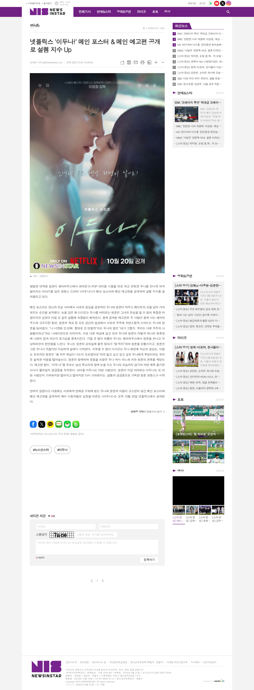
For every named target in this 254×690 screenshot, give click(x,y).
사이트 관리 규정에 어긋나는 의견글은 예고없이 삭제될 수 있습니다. (77, 542)
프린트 (142, 62)
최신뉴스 (181, 25)
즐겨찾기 (47, 3)
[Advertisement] (97, 486)
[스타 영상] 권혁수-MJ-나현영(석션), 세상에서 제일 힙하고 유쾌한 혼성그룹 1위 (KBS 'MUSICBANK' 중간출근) (200, 61)
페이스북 (33, 424)
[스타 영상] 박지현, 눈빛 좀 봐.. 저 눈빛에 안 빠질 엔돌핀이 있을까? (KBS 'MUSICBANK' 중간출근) (200, 56)
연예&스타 (104, 11)
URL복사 (122, 62)
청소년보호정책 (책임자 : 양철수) (147, 662)
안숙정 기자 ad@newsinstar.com (46, 62)
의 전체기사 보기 (146, 411)
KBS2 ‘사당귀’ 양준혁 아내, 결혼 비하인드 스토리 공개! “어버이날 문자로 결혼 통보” (200, 50)
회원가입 (192, 3)
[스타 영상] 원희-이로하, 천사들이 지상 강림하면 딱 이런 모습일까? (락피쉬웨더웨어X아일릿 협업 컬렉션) (200, 67)
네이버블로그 (58, 424)
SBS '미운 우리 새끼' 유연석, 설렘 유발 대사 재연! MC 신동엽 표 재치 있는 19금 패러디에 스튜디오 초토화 (200, 78)
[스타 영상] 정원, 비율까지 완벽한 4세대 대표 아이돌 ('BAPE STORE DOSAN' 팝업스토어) (199, 388)
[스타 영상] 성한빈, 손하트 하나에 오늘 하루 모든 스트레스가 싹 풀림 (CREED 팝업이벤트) (200, 73)
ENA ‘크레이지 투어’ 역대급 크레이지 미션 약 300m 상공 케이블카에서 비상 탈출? (200, 33)
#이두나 (62, 450)
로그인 (202, 3)
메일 (136, 62)
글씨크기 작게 (163, 62)
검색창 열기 (228, 12)
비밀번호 (105, 526)
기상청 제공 (64, 4)
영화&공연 (124, 11)
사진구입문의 (209, 662)
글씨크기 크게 (156, 62)
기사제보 (195, 662)
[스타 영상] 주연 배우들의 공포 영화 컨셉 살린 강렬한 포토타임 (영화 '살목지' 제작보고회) (199, 309)
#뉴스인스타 (41, 450)
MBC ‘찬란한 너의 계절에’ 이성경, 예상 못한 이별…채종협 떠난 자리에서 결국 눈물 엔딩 (200, 39)
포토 (155, 11)
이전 (91, 581)
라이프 (141, 11)
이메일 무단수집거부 (177, 662)
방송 (162, 28)
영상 (167, 11)
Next (219, 422)
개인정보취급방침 (118, 662)
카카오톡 (50, 424)
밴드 (75, 424)
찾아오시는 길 (99, 662)
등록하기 (149, 559)
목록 (129, 62)
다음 (102, 581)
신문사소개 (71, 662)
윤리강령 (84, 662)
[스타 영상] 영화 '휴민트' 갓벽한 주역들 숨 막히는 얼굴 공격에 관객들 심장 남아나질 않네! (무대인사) (199, 326)
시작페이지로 (34, 3)
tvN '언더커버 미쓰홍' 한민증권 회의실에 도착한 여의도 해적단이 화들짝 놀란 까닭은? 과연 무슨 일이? (200, 44)
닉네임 (41, 526)
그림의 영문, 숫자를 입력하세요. (95, 534)
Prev (178, 422)
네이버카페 (67, 424)
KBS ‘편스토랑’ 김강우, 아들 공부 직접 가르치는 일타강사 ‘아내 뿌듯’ (200, 84)
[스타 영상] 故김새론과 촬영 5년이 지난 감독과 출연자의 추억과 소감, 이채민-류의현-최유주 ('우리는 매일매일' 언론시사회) (199, 320)
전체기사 (84, 11)
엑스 (41, 424)
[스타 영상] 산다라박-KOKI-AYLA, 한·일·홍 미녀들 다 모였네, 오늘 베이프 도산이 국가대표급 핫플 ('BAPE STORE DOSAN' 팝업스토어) (199, 376)
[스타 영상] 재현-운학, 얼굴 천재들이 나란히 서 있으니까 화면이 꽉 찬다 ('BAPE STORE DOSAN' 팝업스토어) (199, 382)
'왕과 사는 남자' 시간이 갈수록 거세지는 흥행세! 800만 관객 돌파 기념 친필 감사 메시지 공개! (199, 315)
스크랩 (149, 62)
